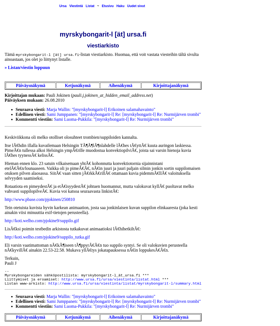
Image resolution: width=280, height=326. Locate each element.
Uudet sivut (136, 6)
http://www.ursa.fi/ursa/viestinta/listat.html (111, 279)
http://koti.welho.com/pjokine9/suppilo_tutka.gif (47, 237)
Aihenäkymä (120, 85)
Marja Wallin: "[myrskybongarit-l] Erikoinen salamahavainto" (100, 109)
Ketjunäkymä (78, 85)
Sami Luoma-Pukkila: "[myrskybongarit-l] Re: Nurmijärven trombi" (114, 119)
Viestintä (76, 6)
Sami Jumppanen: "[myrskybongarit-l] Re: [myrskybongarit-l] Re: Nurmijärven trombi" (124, 114)
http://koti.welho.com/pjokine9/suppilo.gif (42, 220)
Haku (120, 6)
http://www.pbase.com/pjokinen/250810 (40, 199)
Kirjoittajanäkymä (170, 85)
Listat (90, 6)
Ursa (63, 6)
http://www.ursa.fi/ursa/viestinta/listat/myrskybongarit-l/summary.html (125, 284)
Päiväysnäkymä (30, 85)
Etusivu (107, 6)
